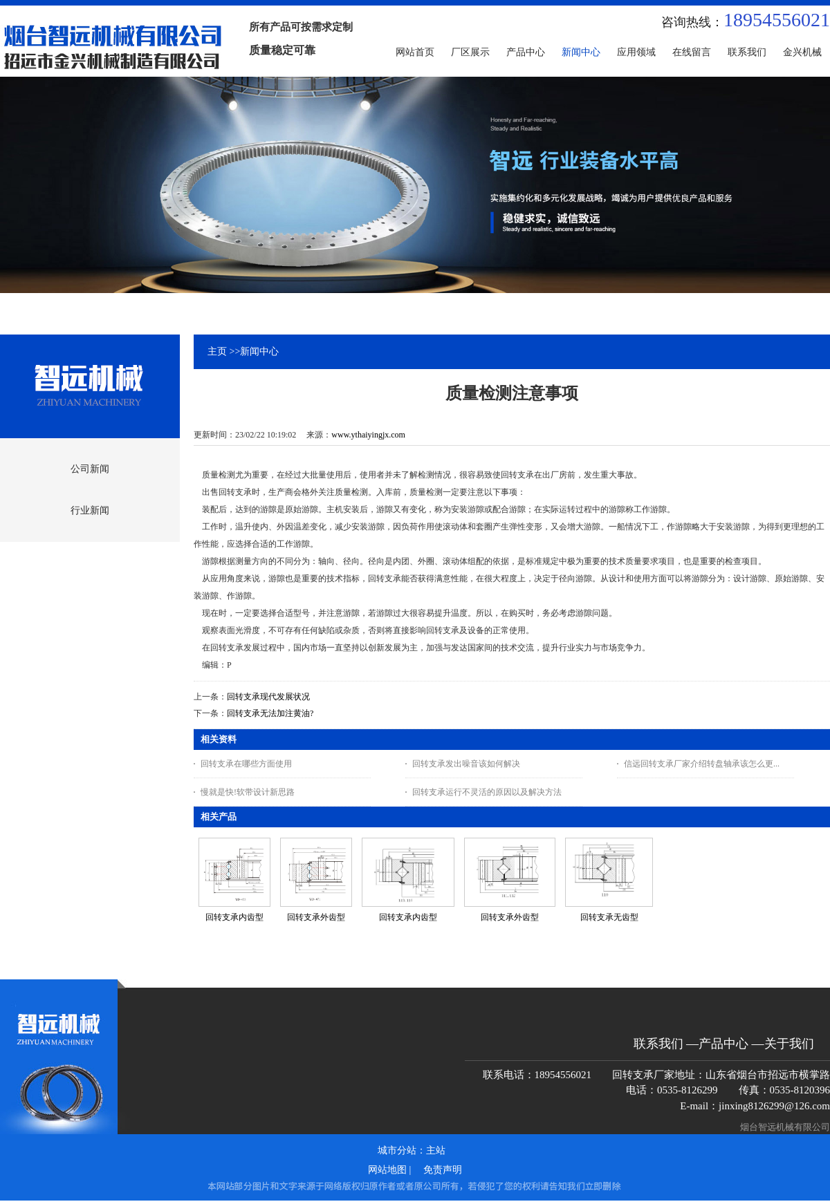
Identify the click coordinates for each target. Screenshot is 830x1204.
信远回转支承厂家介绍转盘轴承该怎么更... (702, 764)
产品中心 (723, 1044)
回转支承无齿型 (609, 917)
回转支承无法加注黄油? (270, 713)
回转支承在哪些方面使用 (246, 764)
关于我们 (789, 1044)
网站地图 (387, 1170)
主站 (435, 1150)
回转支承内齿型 (234, 917)
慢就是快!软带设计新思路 (248, 792)
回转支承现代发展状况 (268, 697)
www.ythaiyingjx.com (368, 435)
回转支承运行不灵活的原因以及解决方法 (487, 792)
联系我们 (658, 1044)
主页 (217, 351)
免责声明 (442, 1170)
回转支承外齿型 (316, 917)
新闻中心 (259, 351)
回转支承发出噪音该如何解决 (466, 764)
